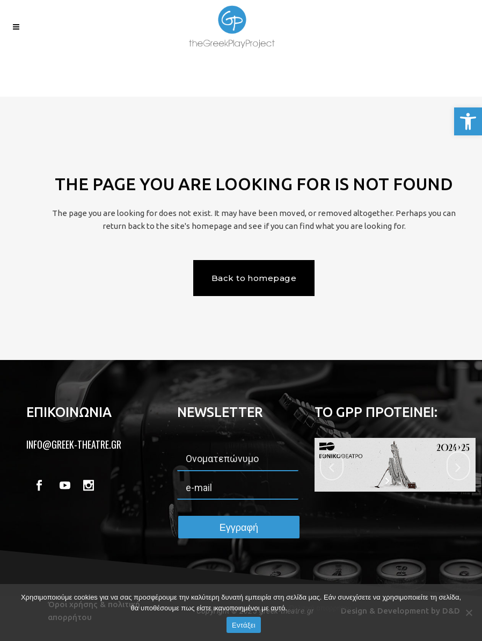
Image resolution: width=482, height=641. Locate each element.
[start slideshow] (388, 481)
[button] (468, 121)
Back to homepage (253, 278)
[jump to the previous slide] (332, 465)
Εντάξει (243, 625)
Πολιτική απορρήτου (320, 608)
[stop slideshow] (401, 481)
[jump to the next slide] (458, 465)
